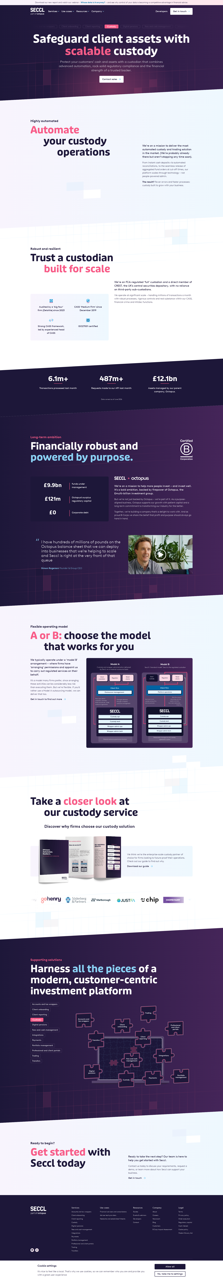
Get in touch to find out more (48, 699)
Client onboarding (40, 1009)
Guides (135, 1212)
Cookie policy (183, 1229)
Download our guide (140, 866)
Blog (154, 1222)
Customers (156, 1226)
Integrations (37, 1035)
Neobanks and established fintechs (112, 1219)
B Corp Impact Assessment (162, 1229)
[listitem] (130, 26)
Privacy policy (183, 1215)
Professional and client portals (46, 1050)
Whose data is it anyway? (93, 2)
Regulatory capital (185, 1222)
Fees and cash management (45, 1030)
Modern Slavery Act (185, 1233)
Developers (161, 11)
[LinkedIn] (32, 1250)
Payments (36, 1040)
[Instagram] (37, 1250)
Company (97, 11)
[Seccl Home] (37, 11)
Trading (35, 1056)
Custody (36, 1019)
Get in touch (181, 11)
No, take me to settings (170, 1273)
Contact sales (111, 79)
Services (52, 11)
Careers (155, 1215)
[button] (160, 554)
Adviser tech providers (108, 1215)
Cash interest (183, 1226)
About (155, 1212)
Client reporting (39, 1014)
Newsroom (156, 1219)
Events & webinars (139, 1215)
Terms (180, 1212)
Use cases (67, 11)
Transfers (36, 1061)
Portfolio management (42, 1045)
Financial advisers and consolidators (113, 1212)
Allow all (170, 1266)
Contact (136, 1222)
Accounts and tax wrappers (44, 1004)
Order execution (184, 1219)
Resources (82, 11)
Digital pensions (39, 1024)
